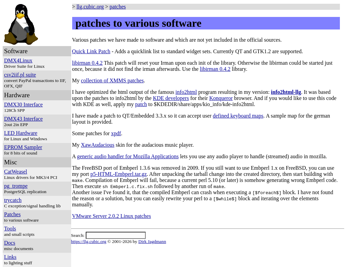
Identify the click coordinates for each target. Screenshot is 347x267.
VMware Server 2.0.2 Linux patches (111, 216)
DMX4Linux (18, 60)
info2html (186, 92)
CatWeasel (15, 171)
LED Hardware (20, 133)
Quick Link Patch (91, 51)
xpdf (116, 133)
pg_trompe (15, 186)
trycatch (13, 200)
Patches (12, 214)
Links (10, 257)
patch (141, 104)
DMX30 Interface (23, 104)
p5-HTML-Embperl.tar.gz (118, 174)
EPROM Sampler (23, 147)
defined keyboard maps (238, 116)
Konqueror (220, 98)
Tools (10, 228)
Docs (9, 243)
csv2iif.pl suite (20, 75)
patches (117, 6)
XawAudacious (98, 145)
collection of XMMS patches (112, 80)
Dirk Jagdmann (152, 241)
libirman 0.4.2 (87, 63)
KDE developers (171, 98)
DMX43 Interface (23, 119)
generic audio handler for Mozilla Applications (128, 156)
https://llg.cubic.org (88, 241)
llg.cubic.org (90, 6)
